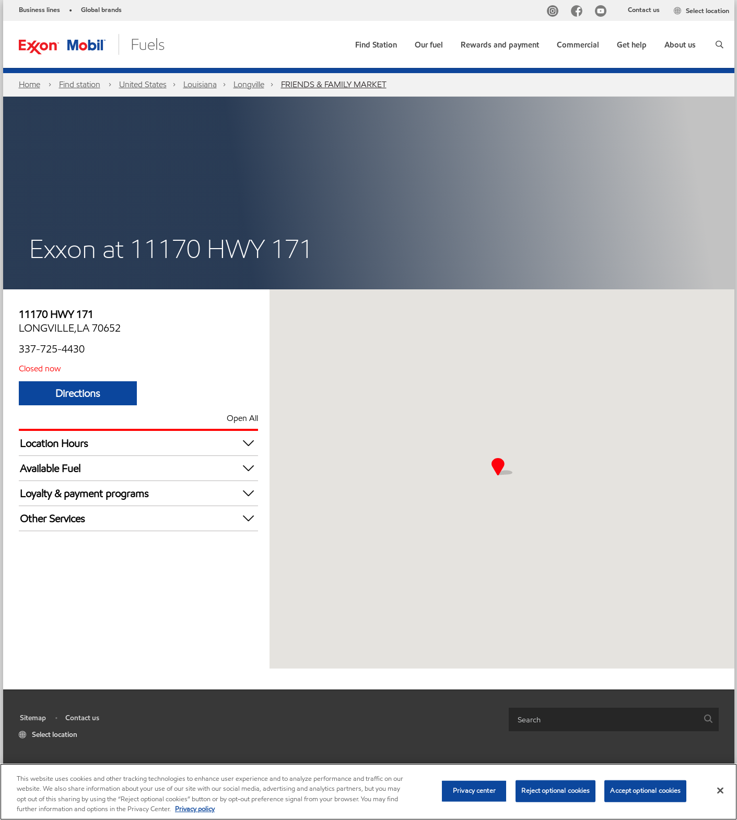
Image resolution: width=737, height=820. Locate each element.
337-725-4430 (52, 349)
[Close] (720, 790)
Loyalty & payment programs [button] (139, 493)
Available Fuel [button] (139, 468)
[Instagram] (554, 12)
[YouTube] (602, 12)
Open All (242, 418)
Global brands (101, 10)
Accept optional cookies (645, 790)
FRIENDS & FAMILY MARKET (334, 84)
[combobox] (614, 719)
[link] (376, 42)
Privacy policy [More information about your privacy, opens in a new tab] (195, 809)
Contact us (644, 10)
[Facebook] (578, 12)
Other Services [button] (139, 518)
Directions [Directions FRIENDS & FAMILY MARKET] (77, 393)
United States (143, 84)
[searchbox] (603, 719)
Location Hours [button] (139, 443)
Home (29, 84)
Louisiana (200, 84)
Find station (79, 84)
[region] (368, 792)
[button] (719, 44)
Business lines (39, 10)
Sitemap (33, 718)
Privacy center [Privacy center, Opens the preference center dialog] (474, 790)
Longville (248, 84)
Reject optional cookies (555, 790)
